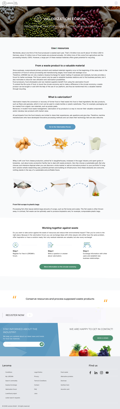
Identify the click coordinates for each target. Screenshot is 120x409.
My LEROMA (9, 376)
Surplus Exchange (11, 385)
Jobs (35, 393)
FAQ (35, 389)
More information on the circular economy (60, 267)
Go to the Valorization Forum (60, 127)
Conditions (8, 372)
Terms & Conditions (40, 380)
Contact (36, 385)
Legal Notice (38, 372)
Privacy (36, 376)
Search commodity (11, 380)
